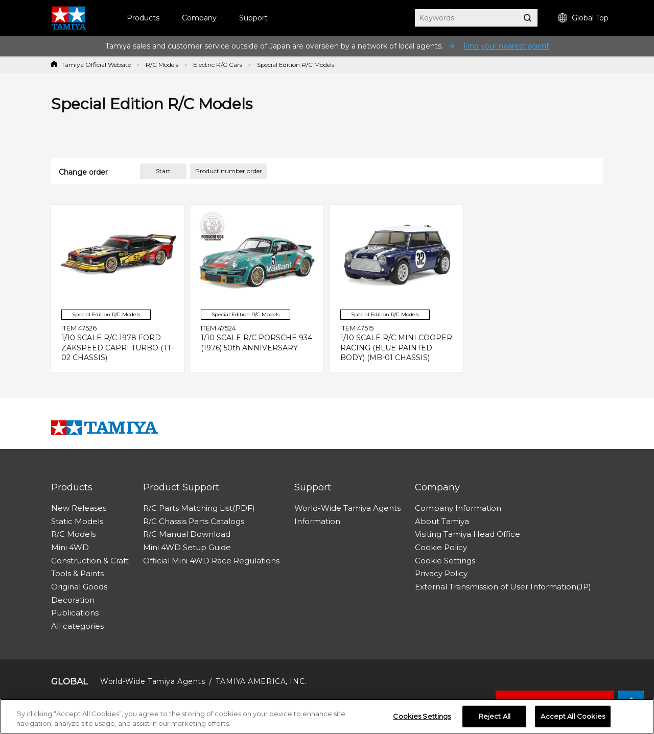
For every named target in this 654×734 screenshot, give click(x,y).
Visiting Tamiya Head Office (467, 534)
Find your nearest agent (506, 46)
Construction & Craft (90, 560)
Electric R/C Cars (217, 64)
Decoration (73, 600)
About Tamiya (442, 521)
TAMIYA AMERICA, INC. (261, 681)
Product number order (228, 171)
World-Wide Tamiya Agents (347, 508)
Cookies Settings (422, 719)
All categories (77, 626)
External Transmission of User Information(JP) (503, 586)
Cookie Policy (441, 547)
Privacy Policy (441, 573)
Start (163, 171)
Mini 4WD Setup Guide (187, 547)
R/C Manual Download (186, 534)
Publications (75, 613)
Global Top (583, 18)
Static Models (77, 521)
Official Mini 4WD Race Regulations (211, 560)
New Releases (78, 508)
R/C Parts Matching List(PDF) (199, 508)
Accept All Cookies (572, 719)
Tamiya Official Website (96, 64)
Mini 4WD (70, 547)
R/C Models (162, 64)
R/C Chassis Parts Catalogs (193, 521)
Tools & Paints (77, 573)
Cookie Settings (445, 560)
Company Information (458, 508)
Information (317, 521)
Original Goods (79, 586)
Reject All (494, 719)
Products (143, 17)
